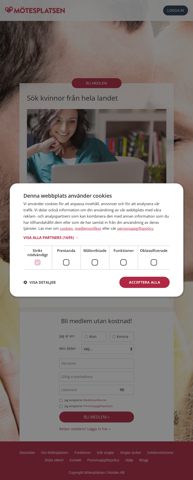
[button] (96, 237)
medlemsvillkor (88, 228)
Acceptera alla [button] (144, 282)
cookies (66, 228)
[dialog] (97, 240)
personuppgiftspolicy (135, 228)
